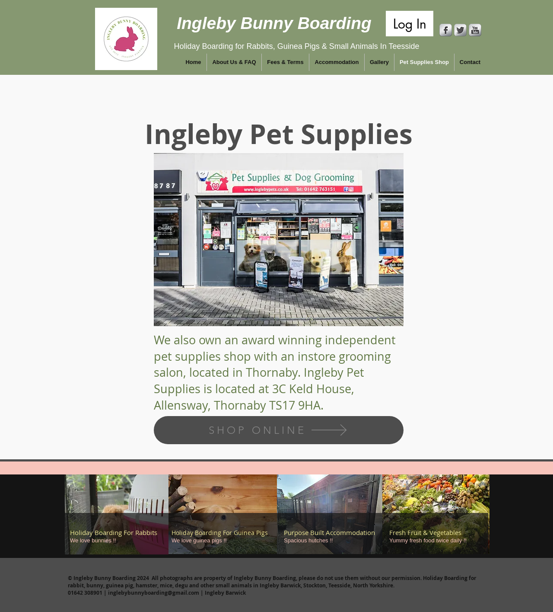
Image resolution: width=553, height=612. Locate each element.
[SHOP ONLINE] (279, 430)
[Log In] (409, 23)
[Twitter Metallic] (460, 30)
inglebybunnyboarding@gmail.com (153, 592)
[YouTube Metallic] (475, 30)
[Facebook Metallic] (445, 30)
